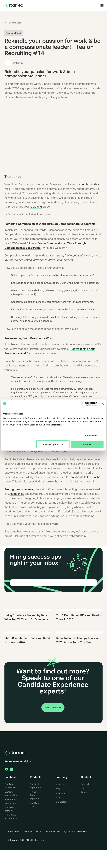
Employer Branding (9, 809)
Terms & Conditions (32, 831)
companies (17, 493)
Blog (57, 788)
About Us (60, 784)
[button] (101, 5)
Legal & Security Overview (75, 831)
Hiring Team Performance (10, 817)
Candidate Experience (10, 786)
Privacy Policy (14, 831)
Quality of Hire (35, 805)
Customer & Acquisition (10, 794)
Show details (91, 435)
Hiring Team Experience (35, 795)
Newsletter (60, 793)
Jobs (57, 797)
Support (85, 784)
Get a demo (84, 790)
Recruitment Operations (10, 801)
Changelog (60, 802)
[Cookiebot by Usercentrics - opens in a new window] (84, 403)
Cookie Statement (51, 425)
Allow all (87, 444)
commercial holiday (86, 184)
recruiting (36, 206)
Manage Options (53, 444)
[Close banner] (103, 404)
